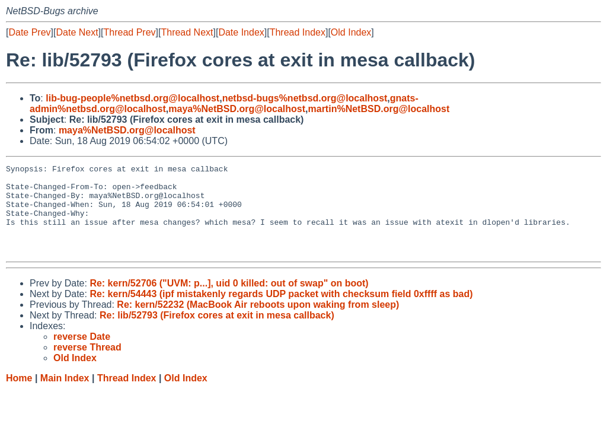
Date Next (77, 32)
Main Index (65, 396)
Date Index (241, 32)
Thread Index (297, 32)
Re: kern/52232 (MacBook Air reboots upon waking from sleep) (258, 322)
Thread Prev (130, 32)
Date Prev (29, 32)
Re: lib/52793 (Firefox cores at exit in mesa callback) (217, 333)
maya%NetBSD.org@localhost (236, 109)
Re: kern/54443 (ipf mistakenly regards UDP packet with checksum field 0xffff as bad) (281, 312)
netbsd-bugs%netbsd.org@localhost (305, 98)
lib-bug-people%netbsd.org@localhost (132, 98)
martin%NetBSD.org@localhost (379, 109)
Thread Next (187, 32)
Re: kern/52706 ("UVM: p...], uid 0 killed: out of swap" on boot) (229, 301)
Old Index (351, 32)
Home (19, 396)
